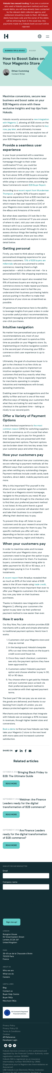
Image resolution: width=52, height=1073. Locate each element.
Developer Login (10, 1040)
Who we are (8, 970)
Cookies (6, 1034)
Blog (5, 987)
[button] (40, 36)
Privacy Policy (9, 1025)
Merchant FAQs (9, 1001)
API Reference (9, 1037)
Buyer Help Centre (11, 994)
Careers (6, 977)
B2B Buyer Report (37, 185)
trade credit (40, 584)
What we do (8, 973)
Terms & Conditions (11, 1031)
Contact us (8, 991)
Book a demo (9, 729)
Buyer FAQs (8, 997)
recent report (11, 577)
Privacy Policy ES (10, 1028)
